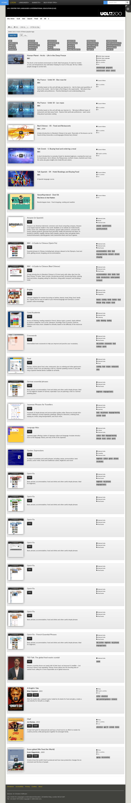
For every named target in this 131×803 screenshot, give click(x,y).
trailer (35, 695)
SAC (23, 19)
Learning (100, 409)
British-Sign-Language (104, 56)
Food (36, 19)
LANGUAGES (24, 2)
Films (99, 689)
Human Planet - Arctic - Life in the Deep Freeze (46, 56)
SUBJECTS (36, 2)
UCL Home (10, 19)
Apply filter (13, 35)
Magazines (100, 294)
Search (29, 19)
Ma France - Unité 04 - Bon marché (51, 80)
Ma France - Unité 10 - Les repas (50, 103)
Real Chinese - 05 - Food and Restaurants (54, 126)
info (29, 222)
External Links (101, 218)
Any (25, 35)
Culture (100, 430)
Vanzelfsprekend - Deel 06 (48, 195)
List (10, 27)
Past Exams (101, 248)
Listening (100, 317)
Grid (16, 27)
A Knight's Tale (33, 688)
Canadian (100, 453)
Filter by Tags (34, 27)
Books (99, 220)
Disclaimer (10, 786)
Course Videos (102, 80)
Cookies (34, 786)
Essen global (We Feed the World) (41, 749)
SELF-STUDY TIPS (50, 2)
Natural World (101, 60)
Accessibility (19, 786)
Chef (29, 719)
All (41, 19)
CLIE (18, 19)
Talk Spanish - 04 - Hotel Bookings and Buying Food (58, 172)
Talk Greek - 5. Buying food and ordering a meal (56, 149)
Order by (22, 27)
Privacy (27, 786)
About (40, 786)
